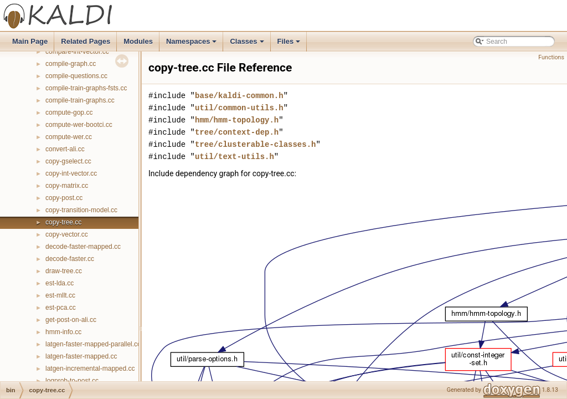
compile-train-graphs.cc (80, 100)
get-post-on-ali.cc (70, 320)
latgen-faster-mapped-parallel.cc (93, 344)
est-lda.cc (59, 283)
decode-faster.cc (69, 259)
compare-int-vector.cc (77, 51)
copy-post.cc (64, 198)
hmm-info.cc (63, 332)
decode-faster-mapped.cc (83, 246)
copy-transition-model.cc (81, 210)
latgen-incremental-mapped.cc (90, 368)
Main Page (30, 41)
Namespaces (192, 44)
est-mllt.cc (60, 295)
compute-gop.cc (68, 112)
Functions (551, 57)
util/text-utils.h (234, 156)
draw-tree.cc (63, 271)
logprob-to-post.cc (72, 381)
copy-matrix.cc (66, 186)
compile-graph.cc (70, 64)
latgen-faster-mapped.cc (81, 356)
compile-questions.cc (76, 76)
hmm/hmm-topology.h (237, 120)
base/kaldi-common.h (239, 95)
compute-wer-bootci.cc (78, 125)
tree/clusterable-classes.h (255, 144)
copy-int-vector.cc (71, 173)
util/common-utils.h (239, 108)
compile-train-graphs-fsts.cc (86, 88)
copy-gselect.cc (68, 161)
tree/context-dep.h (237, 132)
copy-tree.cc (63, 222)
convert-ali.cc (65, 149)
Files (289, 44)
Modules (138, 41)
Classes (247, 44)
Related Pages (85, 41)
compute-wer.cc (68, 137)
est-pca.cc (60, 307)
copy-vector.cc (66, 234)
